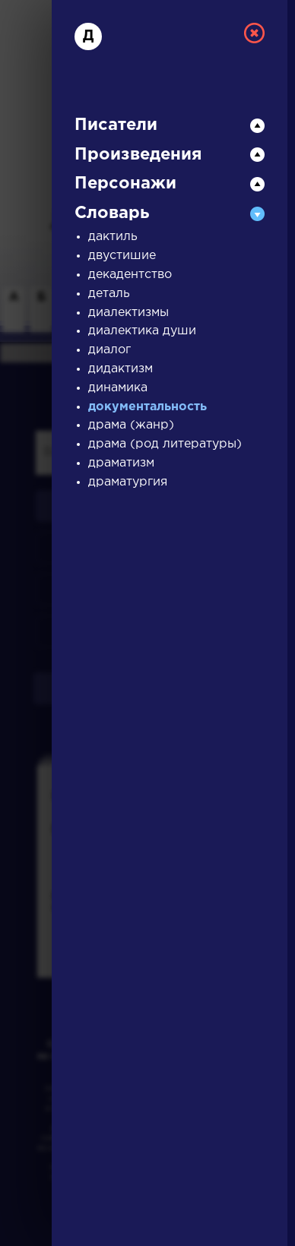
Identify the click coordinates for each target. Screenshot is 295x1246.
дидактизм (120, 369)
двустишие (122, 255)
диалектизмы (128, 312)
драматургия (127, 482)
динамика (118, 388)
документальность (147, 407)
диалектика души (142, 331)
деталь (109, 293)
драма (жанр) (131, 425)
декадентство (130, 274)
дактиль (113, 236)
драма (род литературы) (165, 444)
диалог (109, 350)
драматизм (121, 463)
